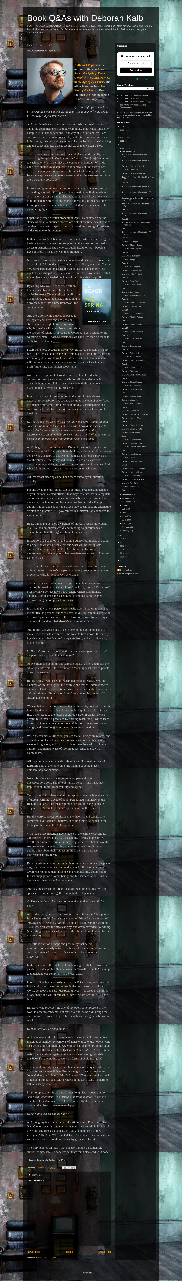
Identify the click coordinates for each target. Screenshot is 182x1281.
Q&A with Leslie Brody (131, 476)
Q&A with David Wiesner (132, 270)
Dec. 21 (125, 238)
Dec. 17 (125, 288)
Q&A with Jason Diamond (132, 314)
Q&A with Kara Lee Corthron (133, 303)
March (125, 523)
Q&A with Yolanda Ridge (132, 386)
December (127, 151)
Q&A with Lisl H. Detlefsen (132, 368)
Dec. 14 (125, 321)
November (127, 494)
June (124, 513)
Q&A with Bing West (130, 259)
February (126, 527)
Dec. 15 (125, 310)
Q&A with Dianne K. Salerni (133, 425)
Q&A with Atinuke (129, 458)
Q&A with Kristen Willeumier (133, 173)
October (126, 498)
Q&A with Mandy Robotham (133, 295)
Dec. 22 (125, 228)
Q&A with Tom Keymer (131, 267)
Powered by (135, 79)
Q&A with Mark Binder (131, 432)
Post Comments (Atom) (48, 1258)
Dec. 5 (124, 422)
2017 (122, 542)
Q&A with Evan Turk (130, 281)
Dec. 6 (124, 407)
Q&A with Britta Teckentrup (133, 461)
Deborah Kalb (126, 570)
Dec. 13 (125, 328)
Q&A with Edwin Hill (130, 170)
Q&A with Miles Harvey (131, 357)
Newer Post (33, 1251)
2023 (122, 137)
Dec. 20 (125, 252)
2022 (122, 141)
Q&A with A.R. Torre (130, 483)
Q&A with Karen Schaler (132, 403)
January (126, 531)
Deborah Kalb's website (129, 98)
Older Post (105, 1251)
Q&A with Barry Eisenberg (132, 360)
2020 (122, 148)
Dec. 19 (125, 263)
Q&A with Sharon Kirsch (132, 245)
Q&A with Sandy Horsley (132, 324)
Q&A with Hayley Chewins (132, 389)
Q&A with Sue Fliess (130, 292)
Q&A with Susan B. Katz (132, 429)
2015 (122, 550)
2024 (122, 134)
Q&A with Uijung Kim (130, 400)
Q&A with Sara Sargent (131, 249)
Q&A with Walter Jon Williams (134, 375)
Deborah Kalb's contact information (134, 95)
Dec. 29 (125, 183)
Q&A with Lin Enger (130, 241)
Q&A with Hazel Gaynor (131, 454)
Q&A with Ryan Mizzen (131, 306)
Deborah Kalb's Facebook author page (135, 102)
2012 (122, 560)
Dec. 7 (124, 393)
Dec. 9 (124, 364)
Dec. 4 (124, 436)
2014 (122, 553)
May (124, 516)
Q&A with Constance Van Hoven (135, 414)
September (127, 502)
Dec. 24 (125, 210)
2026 (122, 126)
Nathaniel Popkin (85, 65)
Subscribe (136, 70)
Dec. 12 (125, 335)
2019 (122, 535)
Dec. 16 (125, 299)
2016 (122, 546)
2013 (122, 557)
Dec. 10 (125, 349)
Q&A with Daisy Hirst (130, 411)
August (125, 505)
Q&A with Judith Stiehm (131, 285)
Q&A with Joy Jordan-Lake (133, 479)
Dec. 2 (124, 465)
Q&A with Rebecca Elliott (132, 443)
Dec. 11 (125, 342)
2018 (122, 539)
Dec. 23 (125, 219)
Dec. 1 (124, 490)
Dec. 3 (124, 450)
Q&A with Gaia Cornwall (132, 339)
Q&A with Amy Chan (130, 486)
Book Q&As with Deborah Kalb (85, 18)
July (124, 509)
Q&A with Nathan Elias (131, 418)
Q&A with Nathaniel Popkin (133, 472)
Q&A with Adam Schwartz (132, 331)
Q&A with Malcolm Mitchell (133, 166)
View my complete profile (127, 574)
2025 (122, 130)
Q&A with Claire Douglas (132, 382)
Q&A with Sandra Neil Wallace (134, 447)
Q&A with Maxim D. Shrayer (133, 468)
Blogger (96, 1273)
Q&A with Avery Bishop (131, 440)
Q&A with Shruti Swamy (131, 371)
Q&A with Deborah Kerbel (132, 353)
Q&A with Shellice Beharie (132, 317)
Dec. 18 (125, 277)
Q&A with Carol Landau (131, 346)
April (124, 520)
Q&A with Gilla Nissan (131, 256)
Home (69, 1251)
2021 (122, 144)
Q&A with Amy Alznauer (131, 396)
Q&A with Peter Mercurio (132, 274)
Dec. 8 (124, 378)
